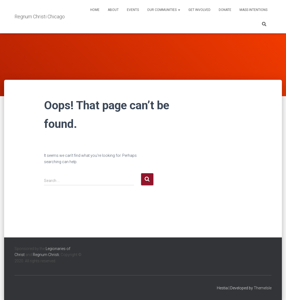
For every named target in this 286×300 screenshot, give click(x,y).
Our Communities (163, 10)
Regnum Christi (46, 254)
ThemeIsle (263, 288)
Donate (225, 10)
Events (133, 10)
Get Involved (199, 10)
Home (95, 10)
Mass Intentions (253, 10)
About (113, 10)
